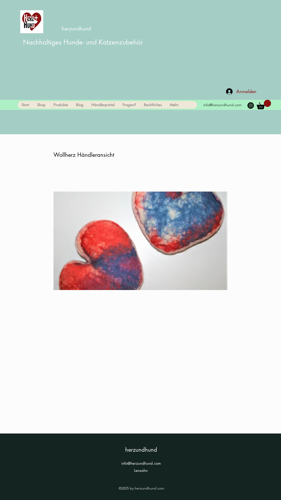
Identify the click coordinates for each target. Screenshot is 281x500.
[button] (60, 105)
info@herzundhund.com (222, 105)
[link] (264, 104)
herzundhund (76, 28)
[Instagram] (250, 105)
